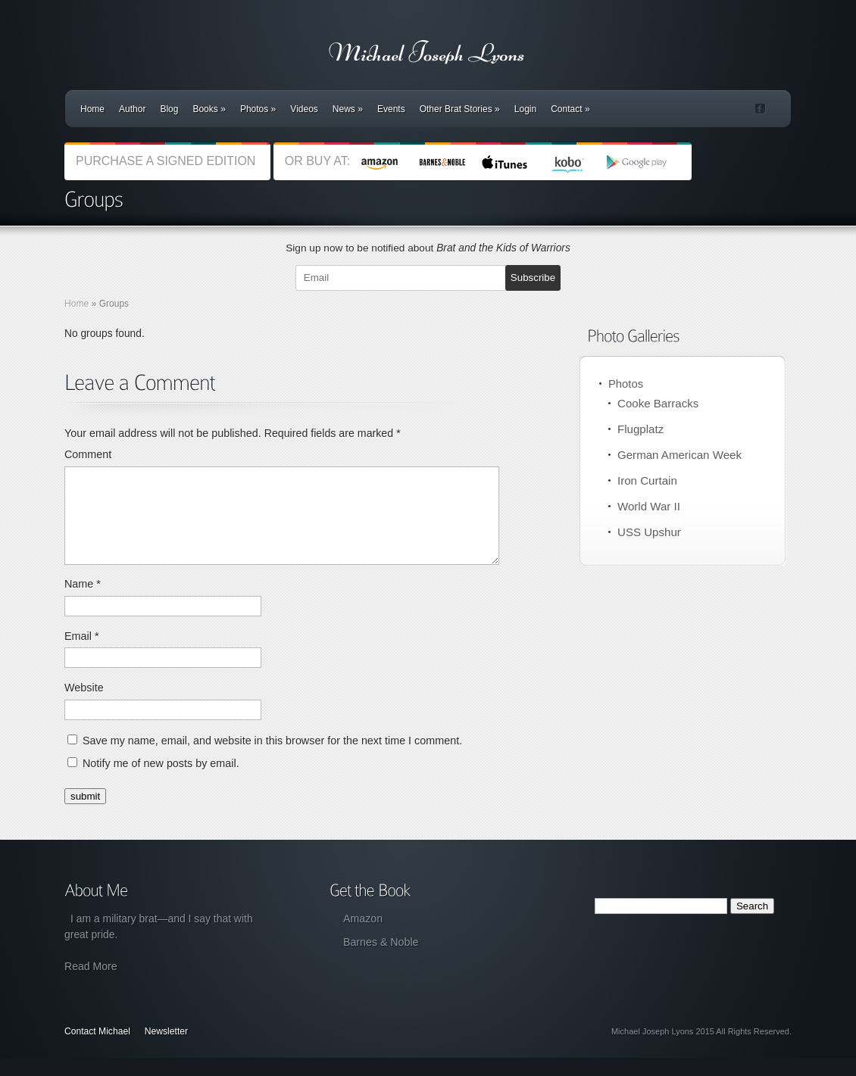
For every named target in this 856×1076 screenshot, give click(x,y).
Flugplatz (640, 429)
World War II (648, 506)
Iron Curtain (647, 480)
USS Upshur (649, 532)
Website (84, 706)
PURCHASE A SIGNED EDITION (167, 160)
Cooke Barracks (657, 403)
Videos (303, 109)
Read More (90, 984)
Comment (87, 454)
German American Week (679, 454)
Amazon (363, 937)
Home (92, 109)
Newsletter (166, 1049)
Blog (169, 109)
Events (391, 109)
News (348, 109)
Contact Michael (97, 1049)
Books (208, 109)
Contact (570, 109)
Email (81, 654)
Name (82, 602)
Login (525, 109)
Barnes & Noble (380, 960)
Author (132, 109)
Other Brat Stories (460, 109)
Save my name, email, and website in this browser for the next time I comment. (272, 759)
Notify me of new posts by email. (161, 781)
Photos (258, 109)
